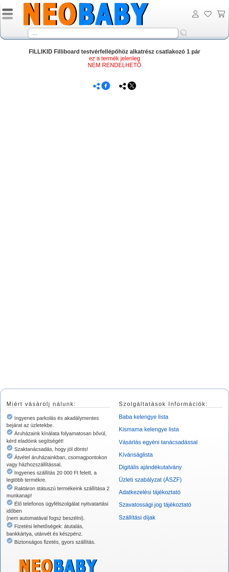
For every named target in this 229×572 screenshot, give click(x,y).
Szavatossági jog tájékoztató (155, 505)
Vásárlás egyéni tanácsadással (158, 442)
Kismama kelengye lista (149, 429)
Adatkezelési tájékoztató (150, 492)
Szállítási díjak (137, 518)
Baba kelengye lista (144, 417)
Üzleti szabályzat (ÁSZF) (150, 480)
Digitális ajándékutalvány (150, 467)
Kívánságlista (136, 455)
